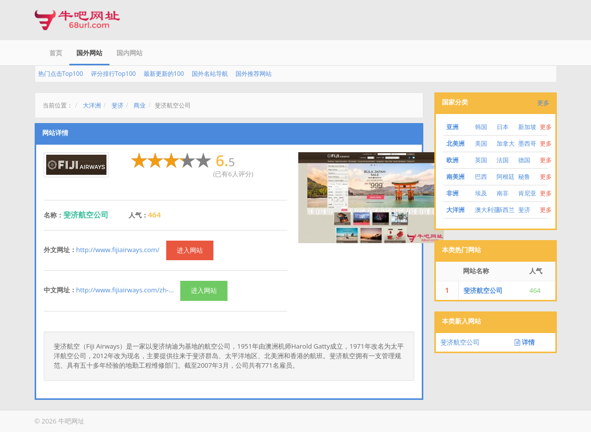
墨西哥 (527, 143)
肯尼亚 (527, 193)
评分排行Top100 (113, 73)
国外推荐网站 (253, 73)
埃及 (481, 193)
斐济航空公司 (483, 290)
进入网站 (190, 250)
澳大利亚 (487, 209)
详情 (525, 342)
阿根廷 (506, 176)
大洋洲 (92, 105)
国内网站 (129, 52)
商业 (140, 105)
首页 (55, 52)
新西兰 (506, 209)
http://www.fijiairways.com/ (118, 249)
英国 (481, 160)
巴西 (481, 176)
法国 (503, 160)
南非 (503, 193)
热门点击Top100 (60, 73)
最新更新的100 (164, 73)
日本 (503, 127)
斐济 (117, 105)
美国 (481, 143)
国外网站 (89, 52)
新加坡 (527, 127)
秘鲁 (524, 176)
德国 (524, 160)
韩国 (481, 127)
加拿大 (506, 143)
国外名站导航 (210, 73)
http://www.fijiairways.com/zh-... (125, 289)
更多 (543, 102)
